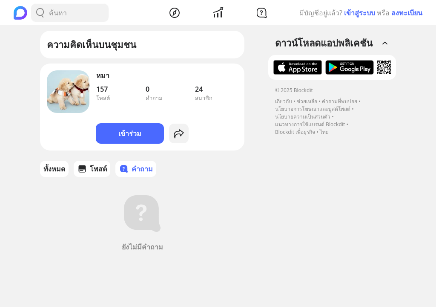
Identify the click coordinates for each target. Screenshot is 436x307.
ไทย (324, 132)
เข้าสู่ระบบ (359, 12)
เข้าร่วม (129, 133)
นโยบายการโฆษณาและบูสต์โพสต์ (312, 109)
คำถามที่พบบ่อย (339, 101)
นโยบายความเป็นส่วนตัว (302, 116)
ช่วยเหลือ (307, 101)
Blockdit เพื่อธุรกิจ (295, 132)
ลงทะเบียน (406, 12)
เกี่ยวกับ (283, 101)
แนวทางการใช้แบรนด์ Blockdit (310, 124)
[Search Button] (40, 12)
